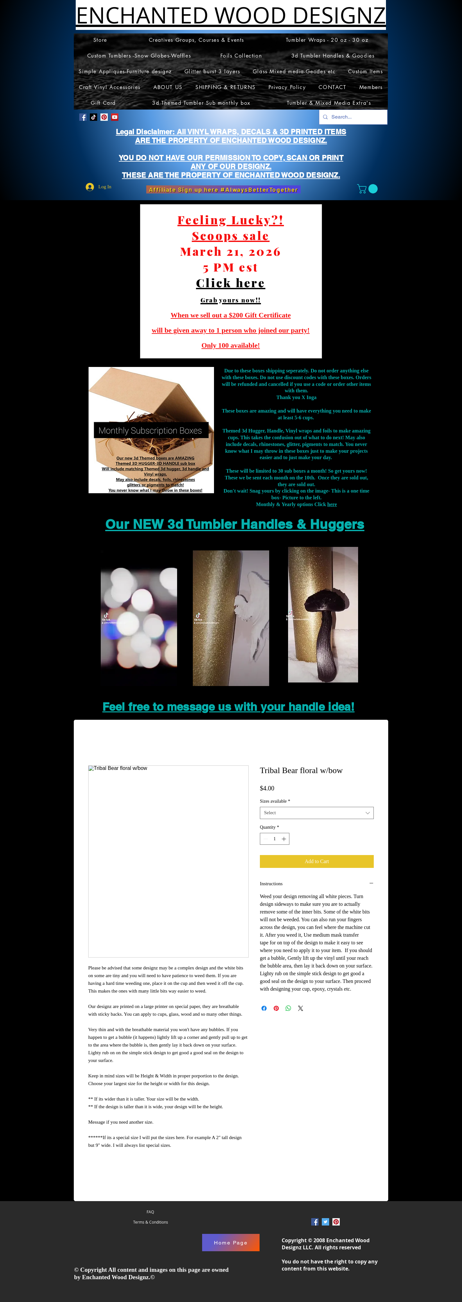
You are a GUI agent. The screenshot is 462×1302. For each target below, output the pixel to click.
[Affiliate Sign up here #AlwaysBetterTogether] (223, 189)
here (332, 504)
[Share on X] (300, 1008)
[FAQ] (150, 1212)
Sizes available (275, 801)
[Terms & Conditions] (150, 1222)
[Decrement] (265, 838)
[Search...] (352, 117)
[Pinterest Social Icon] (104, 117)
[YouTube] (114, 117)
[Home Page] (231, 1243)
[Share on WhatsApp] (288, 1008)
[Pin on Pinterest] (276, 1008)
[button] (368, 188)
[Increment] (284, 838)
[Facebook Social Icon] (83, 117)
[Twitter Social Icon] (325, 1222)
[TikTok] (93, 117)
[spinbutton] (274, 838)
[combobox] (317, 813)
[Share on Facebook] (264, 1008)
